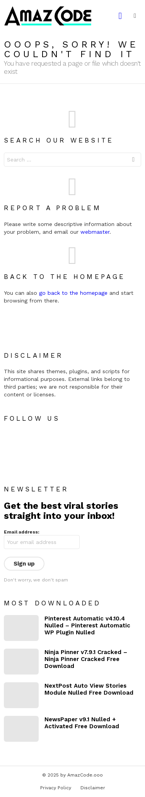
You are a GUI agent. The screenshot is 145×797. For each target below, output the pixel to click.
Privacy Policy (55, 787)
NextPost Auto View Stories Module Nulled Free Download (88, 689)
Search (133, 160)
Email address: (21, 532)
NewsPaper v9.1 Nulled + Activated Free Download (81, 723)
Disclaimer (92, 787)
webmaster (94, 232)
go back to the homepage (73, 293)
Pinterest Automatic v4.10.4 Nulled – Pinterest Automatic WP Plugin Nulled (87, 625)
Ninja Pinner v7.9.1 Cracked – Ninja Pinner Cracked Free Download (85, 659)
